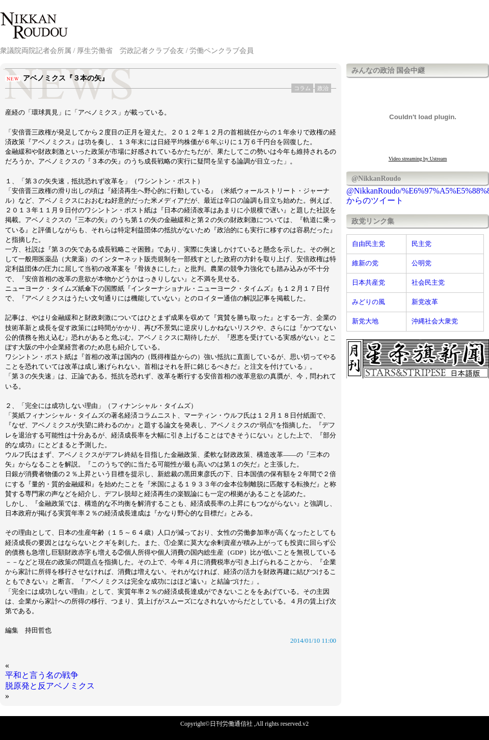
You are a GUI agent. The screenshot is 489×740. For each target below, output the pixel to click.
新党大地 (365, 321)
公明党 (421, 263)
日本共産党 (368, 282)
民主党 (421, 244)
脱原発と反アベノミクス (50, 685)
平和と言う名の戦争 (41, 675)
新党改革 (425, 302)
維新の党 (365, 263)
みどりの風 (368, 302)
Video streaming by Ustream (418, 158)
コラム (302, 88)
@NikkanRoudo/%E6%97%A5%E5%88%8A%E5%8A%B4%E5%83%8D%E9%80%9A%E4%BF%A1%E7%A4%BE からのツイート (417, 195)
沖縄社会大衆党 (435, 321)
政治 (323, 88)
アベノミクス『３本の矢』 (65, 78)
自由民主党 (368, 244)
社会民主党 (428, 282)
